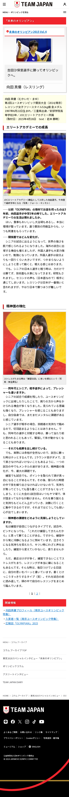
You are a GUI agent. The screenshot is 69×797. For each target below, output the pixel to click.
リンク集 (39, 732)
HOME (6, 695)
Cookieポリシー (33, 738)
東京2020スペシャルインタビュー (45, 695)
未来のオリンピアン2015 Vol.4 (28, 32)
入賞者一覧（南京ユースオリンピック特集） (32, 619)
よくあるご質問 (10, 732)
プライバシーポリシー (13, 738)
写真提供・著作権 (51, 738)
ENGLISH (36, 746)
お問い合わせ (26, 732)
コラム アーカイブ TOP (15, 650)
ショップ (22, 746)
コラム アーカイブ (19, 695)
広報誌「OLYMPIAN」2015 (22, 623)
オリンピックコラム (13, 666)
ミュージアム (9, 746)
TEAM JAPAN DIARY (13, 682)
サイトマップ (51, 732)
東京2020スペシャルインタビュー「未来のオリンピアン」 (33, 658)
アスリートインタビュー (15, 674)
